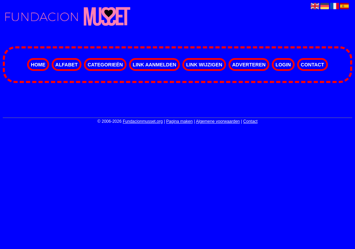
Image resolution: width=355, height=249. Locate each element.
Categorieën (105, 64)
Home (38, 64)
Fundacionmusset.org (143, 121)
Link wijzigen (204, 64)
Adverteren (249, 64)
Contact (312, 64)
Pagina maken (179, 121)
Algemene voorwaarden (218, 121)
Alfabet (66, 64)
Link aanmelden (154, 64)
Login (283, 64)
